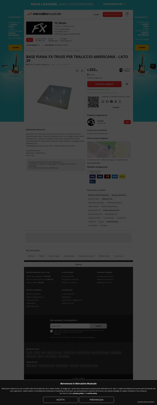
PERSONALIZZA (96, 399)
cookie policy (92, 393)
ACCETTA (60, 399)
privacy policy (78, 393)
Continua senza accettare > (146, 402)
